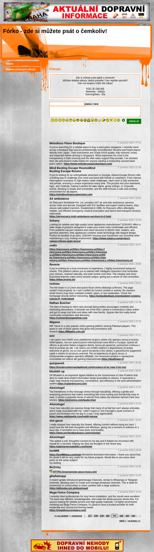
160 (108, 515)
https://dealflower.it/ (113, 359)
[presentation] (79, 131)
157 (90, 515)
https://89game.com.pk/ (72, 331)
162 (121, 515)
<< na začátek (61, 516)
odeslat (134, 121)
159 (102, 515)
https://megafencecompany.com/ (67, 510)
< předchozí (76, 516)
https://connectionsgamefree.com (68, 318)
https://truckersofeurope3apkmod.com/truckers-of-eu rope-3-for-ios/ (87, 367)
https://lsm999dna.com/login (65, 454)
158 (96, 515)
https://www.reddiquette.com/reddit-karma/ (73, 416)
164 (133, 515)
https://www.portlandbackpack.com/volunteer (75, 433)
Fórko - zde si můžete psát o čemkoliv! (55, 31)
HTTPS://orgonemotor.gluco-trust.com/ (75, 471)
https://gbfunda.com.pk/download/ (68, 488)
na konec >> (134, 521)
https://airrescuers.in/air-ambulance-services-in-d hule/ (80, 216)
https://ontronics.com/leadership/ (77, 400)
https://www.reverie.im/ (62, 279)
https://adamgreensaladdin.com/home (70, 446)
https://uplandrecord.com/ (72, 383)
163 (127, 515)
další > (122, 521)
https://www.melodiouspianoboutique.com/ (88, 163)
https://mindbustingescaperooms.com (70, 194)
